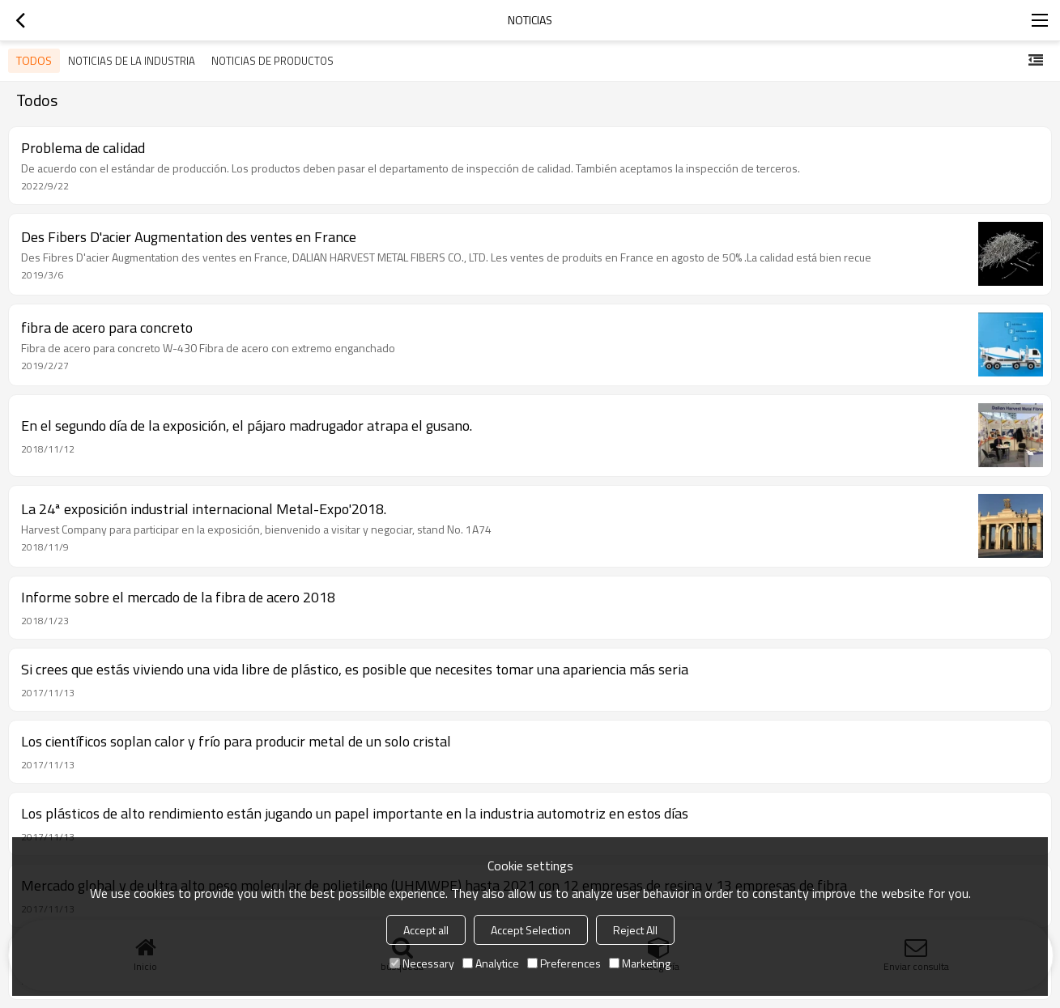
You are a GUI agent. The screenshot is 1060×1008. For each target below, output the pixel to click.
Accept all (426, 929)
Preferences (564, 963)
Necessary (422, 963)
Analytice (490, 963)
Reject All (635, 929)
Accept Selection (531, 929)
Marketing (639, 963)
